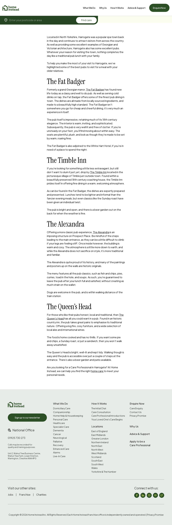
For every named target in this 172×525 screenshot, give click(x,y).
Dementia (58, 430)
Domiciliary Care (61, 408)
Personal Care (60, 419)
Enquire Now (159, 7)
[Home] (10, 8)
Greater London (99, 438)
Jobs (10, 494)
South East (97, 460)
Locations (97, 426)
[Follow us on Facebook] (136, 495)
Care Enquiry (136, 408)
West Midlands (99, 453)
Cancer (57, 434)
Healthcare (59, 423)
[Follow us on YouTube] (155, 495)
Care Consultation (101, 412)
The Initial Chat (98, 408)
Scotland (96, 457)
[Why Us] (103, 8)
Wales (94, 468)
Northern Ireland (99, 442)
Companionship (61, 412)
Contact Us (136, 412)
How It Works (117, 7)
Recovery (58, 445)
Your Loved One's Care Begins (107, 419)
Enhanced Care (61, 449)
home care (97, 371)
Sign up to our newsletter (27, 417)
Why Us (103, 7)
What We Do (89, 7)
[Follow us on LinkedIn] (142, 495)
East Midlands (98, 435)
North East (96, 446)
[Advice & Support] (136, 8)
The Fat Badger (95, 89)
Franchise (24, 494)
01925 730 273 (16, 437)
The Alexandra (101, 232)
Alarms (56, 452)
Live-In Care (59, 456)
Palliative (57, 441)
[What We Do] (89, 8)
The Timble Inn (98, 172)
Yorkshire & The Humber (103, 471)
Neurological (60, 437)
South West (97, 464)
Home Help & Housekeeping (68, 415)
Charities (41, 494)
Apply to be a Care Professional (140, 443)
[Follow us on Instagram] (149, 495)
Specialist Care (61, 427)
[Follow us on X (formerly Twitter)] (161, 495)
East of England (99, 431)
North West (97, 449)
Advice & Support (136, 7)
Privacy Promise (138, 415)
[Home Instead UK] (16, 404)
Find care (86, 20)
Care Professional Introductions (108, 415)
